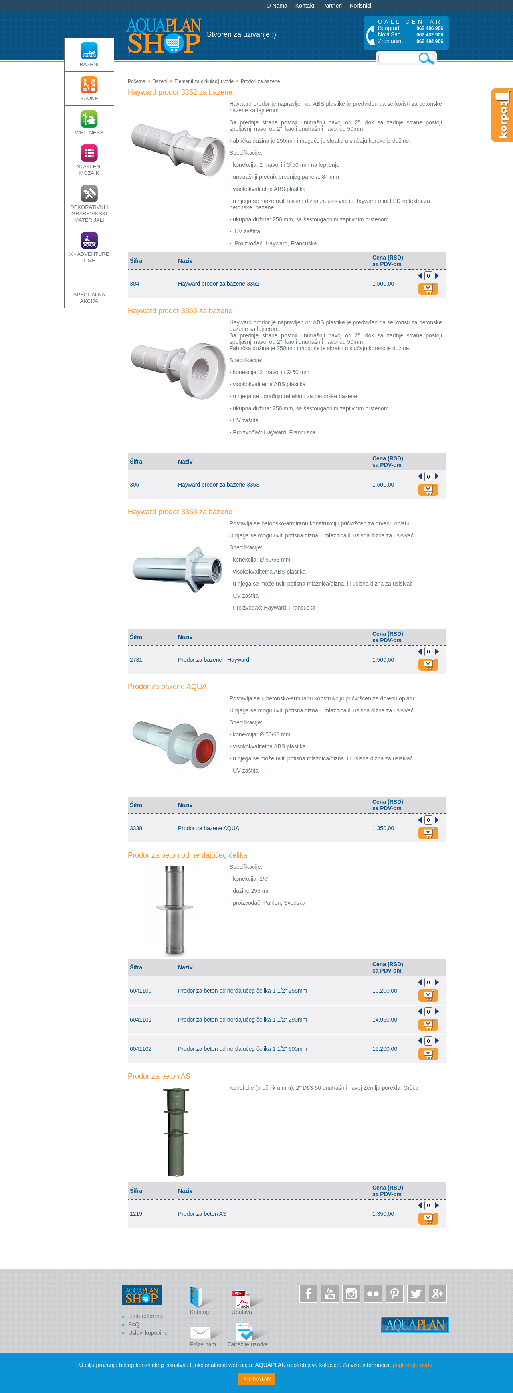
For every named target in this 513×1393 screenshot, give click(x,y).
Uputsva (250, 1301)
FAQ (133, 1324)
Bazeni (160, 81)
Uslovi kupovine (148, 1333)
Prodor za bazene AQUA (167, 687)
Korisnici (360, 5)
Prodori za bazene (260, 81)
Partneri (332, 5)
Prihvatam (257, 1379)
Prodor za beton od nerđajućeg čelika (187, 855)
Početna (136, 81)
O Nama (277, 5)
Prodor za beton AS (159, 1076)
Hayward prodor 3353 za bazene (180, 311)
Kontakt (304, 5)
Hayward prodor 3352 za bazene (180, 92)
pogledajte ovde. (413, 1365)
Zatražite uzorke (249, 1333)
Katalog (208, 1301)
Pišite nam (208, 1333)
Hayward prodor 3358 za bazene (180, 512)
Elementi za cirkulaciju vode (204, 81)
